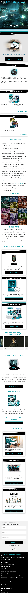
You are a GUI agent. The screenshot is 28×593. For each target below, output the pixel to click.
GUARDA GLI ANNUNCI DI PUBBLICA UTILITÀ (14, 333)
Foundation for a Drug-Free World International (13, 554)
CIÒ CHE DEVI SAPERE (14, 140)
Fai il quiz (3, 581)
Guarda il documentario (12, 574)
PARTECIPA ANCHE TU (14, 428)
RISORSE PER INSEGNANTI (14, 246)
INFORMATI (14, 194)
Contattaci (3, 567)
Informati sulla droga (6, 572)
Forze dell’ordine (5, 590)
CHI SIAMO (4, 561)
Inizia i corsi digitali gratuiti (7, 579)
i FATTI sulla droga (18, 183)
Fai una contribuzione (6, 565)
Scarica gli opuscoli (5, 583)
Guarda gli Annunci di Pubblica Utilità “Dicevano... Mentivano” (12, 577)
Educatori (3, 588)
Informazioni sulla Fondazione (8, 563)
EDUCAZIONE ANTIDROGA (9, 570)
